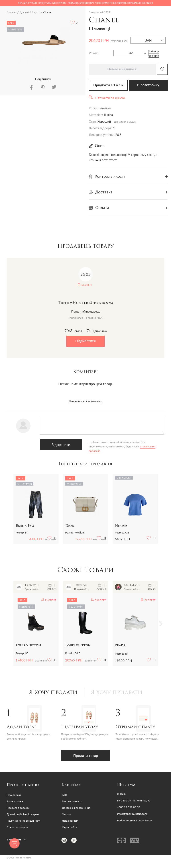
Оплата (66, 814)
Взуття (36, 12)
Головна (11, 12)
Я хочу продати (53, 692)
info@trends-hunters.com (132, 813)
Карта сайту (69, 827)
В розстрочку (148, 85)
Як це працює (15, 801)
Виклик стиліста (72, 801)
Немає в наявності (122, 69)
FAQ (64, 795)
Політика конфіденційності (23, 820)
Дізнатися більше (125, 121)
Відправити (60, 444)
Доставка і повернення (76, 807)
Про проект (14, 795)
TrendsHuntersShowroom (85, 303)
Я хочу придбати (116, 692)
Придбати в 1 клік (108, 85)
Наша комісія (70, 820)
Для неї (24, 12)
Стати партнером (17, 827)
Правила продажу (18, 807)
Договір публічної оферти (23, 814)
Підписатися (85, 341)
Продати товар (85, 755)
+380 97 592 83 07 (128, 807)
